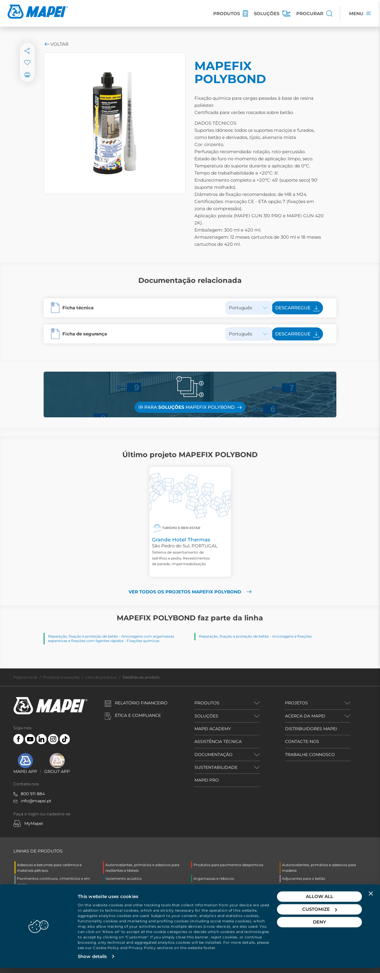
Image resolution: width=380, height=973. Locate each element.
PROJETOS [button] (296, 703)
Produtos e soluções (61, 677)
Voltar (56, 44)
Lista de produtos (101, 677)
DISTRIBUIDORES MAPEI (311, 728)
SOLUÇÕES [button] (206, 716)
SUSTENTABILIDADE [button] (216, 767)
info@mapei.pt (36, 801)
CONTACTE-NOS (302, 741)
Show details (92, 961)
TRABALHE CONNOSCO (310, 754)
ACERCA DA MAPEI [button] (305, 716)
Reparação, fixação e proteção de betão (83, 636)
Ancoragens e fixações (292, 636)
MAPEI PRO (206, 780)
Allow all (319, 901)
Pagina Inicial (25, 677)
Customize (319, 914)
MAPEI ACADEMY (212, 728)
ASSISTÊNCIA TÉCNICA (218, 741)
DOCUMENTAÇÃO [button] (213, 754)
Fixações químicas (143, 640)
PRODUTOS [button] (206, 703)
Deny (319, 927)
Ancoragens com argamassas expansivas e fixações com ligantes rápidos (111, 638)
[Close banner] (371, 898)
